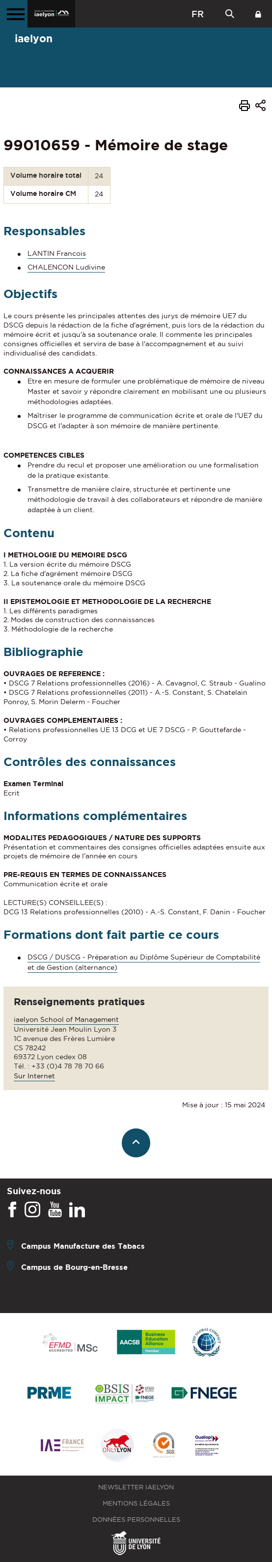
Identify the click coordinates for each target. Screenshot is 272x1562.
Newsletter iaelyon (136, 1487)
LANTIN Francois (56, 253)
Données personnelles (136, 1519)
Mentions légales (136, 1503)
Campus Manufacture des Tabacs (83, 1245)
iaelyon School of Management (66, 1019)
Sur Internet (34, 1076)
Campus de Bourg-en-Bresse (74, 1266)
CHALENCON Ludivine (66, 267)
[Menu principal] (13, 13)
